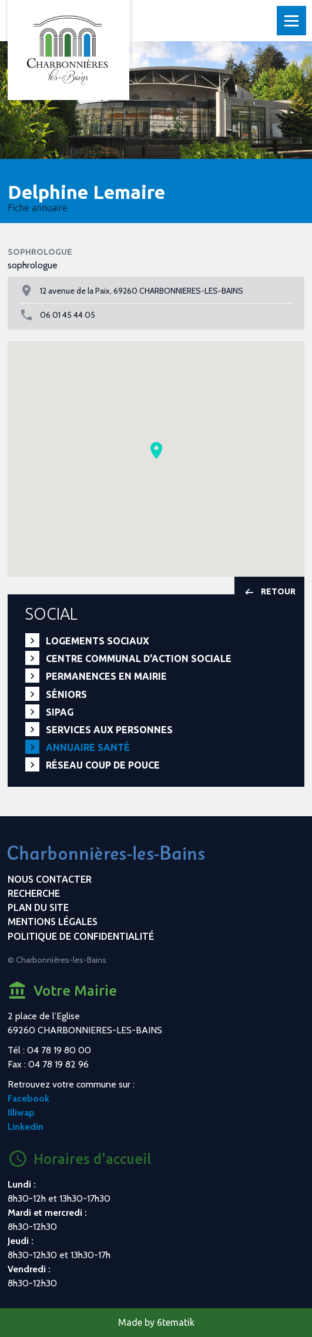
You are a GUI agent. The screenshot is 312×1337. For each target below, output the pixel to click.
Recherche (34, 893)
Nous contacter (50, 879)
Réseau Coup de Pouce (103, 765)
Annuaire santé (88, 747)
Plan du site (38, 907)
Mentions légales (53, 921)
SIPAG (59, 712)
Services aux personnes (109, 729)
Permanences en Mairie (106, 676)
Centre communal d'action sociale (139, 658)
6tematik (175, 1322)
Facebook (28, 1098)
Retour (269, 592)
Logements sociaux (97, 641)
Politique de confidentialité (81, 936)
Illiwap (21, 1112)
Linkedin (25, 1126)
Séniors (66, 694)
